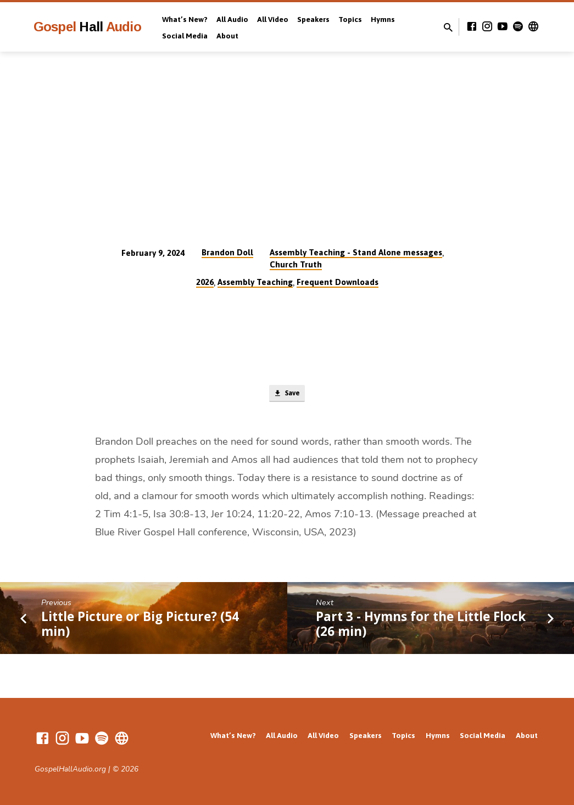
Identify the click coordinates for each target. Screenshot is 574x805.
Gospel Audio (87, 26)
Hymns (383, 19)
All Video (272, 19)
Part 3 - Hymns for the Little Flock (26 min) (421, 626)
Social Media (185, 35)
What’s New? (185, 19)
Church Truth (296, 264)
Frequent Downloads (337, 282)
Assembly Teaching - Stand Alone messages (356, 252)
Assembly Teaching (255, 282)
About (227, 35)
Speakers (313, 19)
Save (287, 394)
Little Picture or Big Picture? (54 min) (140, 626)
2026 (205, 282)
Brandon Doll (227, 252)
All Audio (232, 19)
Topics (350, 19)
